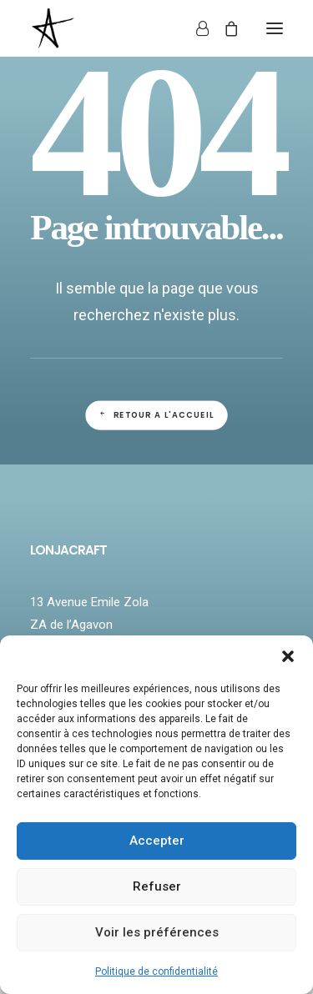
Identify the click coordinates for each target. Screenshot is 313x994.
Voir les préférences (157, 932)
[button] (288, 656)
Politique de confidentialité (156, 971)
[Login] (195, 28)
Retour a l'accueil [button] (156, 415)
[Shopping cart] (224, 28)
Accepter (156, 840)
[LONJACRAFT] (107, 28)
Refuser (157, 886)
